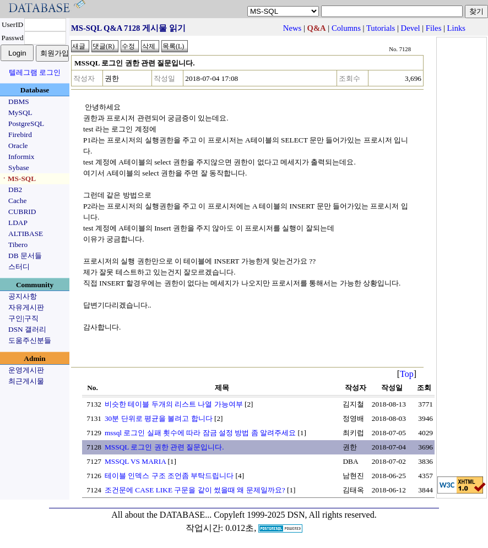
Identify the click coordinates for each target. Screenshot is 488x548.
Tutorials (380, 28)
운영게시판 (26, 370)
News (292, 28)
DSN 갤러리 (27, 329)
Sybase (18, 167)
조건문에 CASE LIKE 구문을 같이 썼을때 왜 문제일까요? (195, 490)
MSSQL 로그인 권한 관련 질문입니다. (164, 447)
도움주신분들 (29, 340)
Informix (21, 156)
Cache (17, 200)
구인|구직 (23, 318)
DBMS (18, 101)
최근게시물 (26, 381)
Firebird (20, 134)
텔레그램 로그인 (35, 72)
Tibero (18, 244)
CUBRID (22, 211)
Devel (410, 28)
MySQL (20, 112)
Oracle (18, 145)
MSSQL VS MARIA (135, 461)
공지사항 (22, 296)
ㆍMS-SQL (18, 178)
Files (434, 28)
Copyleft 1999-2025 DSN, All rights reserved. (295, 514)
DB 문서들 (25, 255)
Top (407, 374)
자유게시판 (26, 307)
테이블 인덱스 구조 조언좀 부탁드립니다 (169, 476)
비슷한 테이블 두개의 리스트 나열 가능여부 (174, 404)
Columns (346, 28)
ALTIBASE (25, 233)
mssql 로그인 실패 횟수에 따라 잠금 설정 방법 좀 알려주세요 (200, 433)
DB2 (15, 189)
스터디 (19, 266)
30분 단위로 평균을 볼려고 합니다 (159, 418)
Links (456, 28)
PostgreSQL (26, 123)
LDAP (18, 222)
